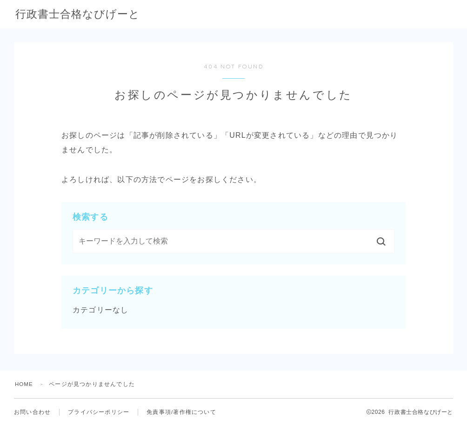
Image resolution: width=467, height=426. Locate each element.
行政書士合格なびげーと (95, 14)
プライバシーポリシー (98, 412)
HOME (24, 384)
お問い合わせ (32, 412)
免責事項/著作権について (181, 412)
